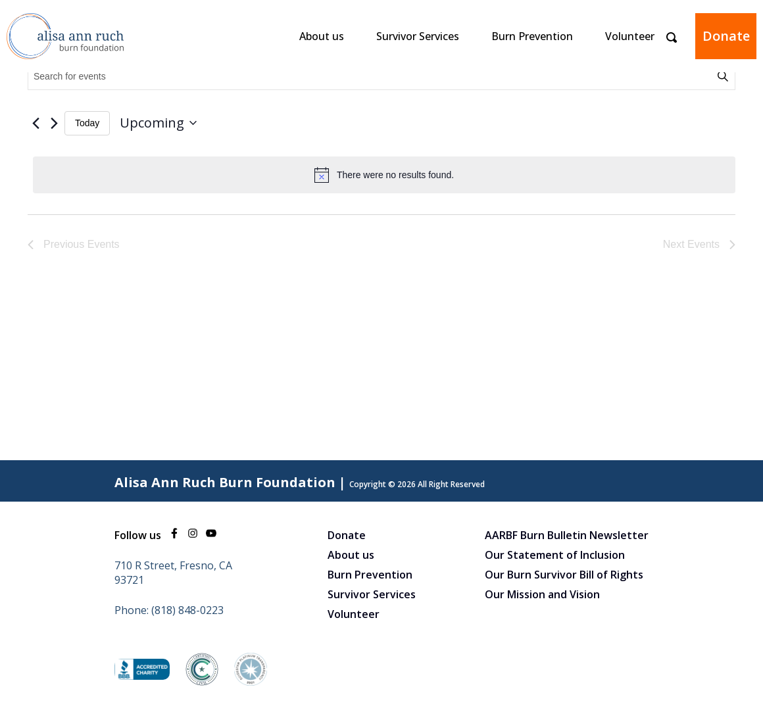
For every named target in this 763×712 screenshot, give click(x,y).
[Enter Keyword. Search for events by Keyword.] (371, 76)
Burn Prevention (532, 36)
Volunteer (629, 36)
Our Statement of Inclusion (555, 555)
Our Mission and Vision (542, 594)
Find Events (725, 76)
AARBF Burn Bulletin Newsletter (567, 535)
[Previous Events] (35, 123)
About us (321, 36)
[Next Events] (54, 123)
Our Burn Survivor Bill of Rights (564, 574)
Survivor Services (417, 36)
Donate (726, 36)
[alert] (384, 174)
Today (87, 123)
